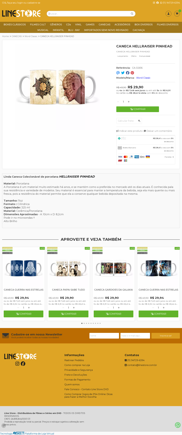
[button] (81, 323)
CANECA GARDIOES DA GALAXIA (113, 289)
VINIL (78, 24)
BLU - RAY (74, 30)
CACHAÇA (139, 30)
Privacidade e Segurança (78, 370)
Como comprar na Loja (77, 365)
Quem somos (71, 384)
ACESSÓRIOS (122, 24)
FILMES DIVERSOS (167, 24)
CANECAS (104, 24)
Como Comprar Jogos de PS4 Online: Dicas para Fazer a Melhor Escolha (88, 395)
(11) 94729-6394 (170, 2)
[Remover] (118, 102)
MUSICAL (42, 30)
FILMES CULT (38, 24)
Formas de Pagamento (77, 379)
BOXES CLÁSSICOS (15, 24)
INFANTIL (58, 30)
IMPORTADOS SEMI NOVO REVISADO (106, 30)
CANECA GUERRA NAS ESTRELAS (23, 289)
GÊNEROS (56, 24)
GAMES (90, 24)
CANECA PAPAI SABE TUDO (68, 289)
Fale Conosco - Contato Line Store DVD (86, 389)
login (20, 2)
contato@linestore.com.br (141, 365)
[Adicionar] (128, 102)
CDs (68, 24)
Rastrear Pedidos (74, 360)
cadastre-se (33, 2)
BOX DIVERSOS (144, 24)
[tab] (146, 140)
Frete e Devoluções (75, 374)
